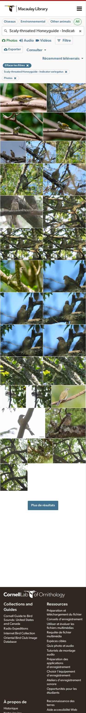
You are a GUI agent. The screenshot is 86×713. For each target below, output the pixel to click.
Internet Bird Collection (19, 633)
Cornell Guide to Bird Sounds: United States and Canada (19, 620)
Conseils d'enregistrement (64, 619)
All (78, 21)
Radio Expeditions (16, 628)
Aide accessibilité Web (62, 709)
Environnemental (33, 21)
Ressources (57, 604)
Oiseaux (10, 21)
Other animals (60, 21)
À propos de (15, 702)
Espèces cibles (56, 641)
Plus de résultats (43, 505)
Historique (11, 708)
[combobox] (43, 30)
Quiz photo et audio (60, 645)
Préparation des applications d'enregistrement (58, 663)
